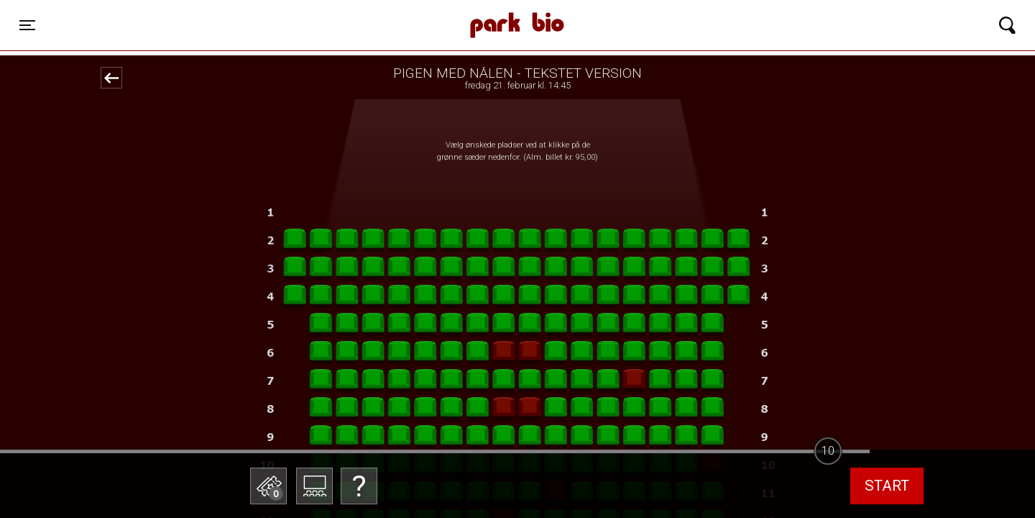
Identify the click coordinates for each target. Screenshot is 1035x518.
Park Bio (341, 10)
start (887, 485)
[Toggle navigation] (27, 25)
